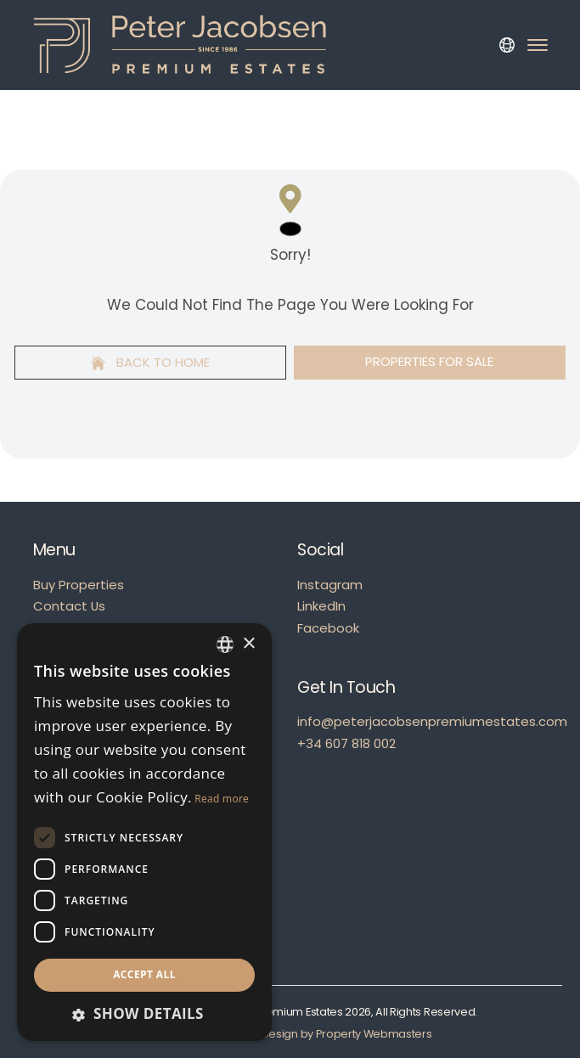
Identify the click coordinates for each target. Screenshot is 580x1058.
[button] (144, 1014)
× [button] (248, 644)
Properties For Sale (429, 361)
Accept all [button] (144, 974)
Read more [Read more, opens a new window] (221, 798)
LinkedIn (321, 606)
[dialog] (144, 832)
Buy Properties (78, 585)
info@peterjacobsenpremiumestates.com (432, 721)
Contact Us (69, 606)
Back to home (150, 362)
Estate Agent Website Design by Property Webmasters (289, 1034)
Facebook (328, 628)
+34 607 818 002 (346, 743)
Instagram (330, 585)
